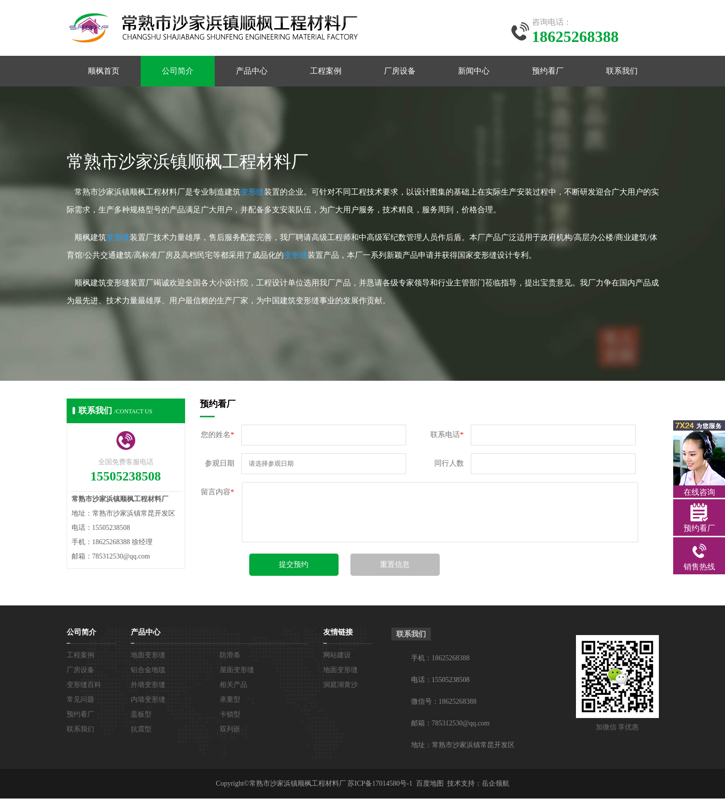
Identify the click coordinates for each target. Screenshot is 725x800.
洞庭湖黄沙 (340, 686)
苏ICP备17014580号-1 (379, 785)
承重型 (230, 701)
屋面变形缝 (237, 671)
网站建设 (337, 656)
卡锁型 (230, 716)
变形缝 (252, 193)
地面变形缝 (148, 656)
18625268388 (451, 659)
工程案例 (326, 72)
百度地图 (430, 785)
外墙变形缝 (148, 686)
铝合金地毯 (148, 671)
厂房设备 (400, 72)
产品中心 (251, 72)
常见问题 (80, 701)
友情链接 (338, 634)
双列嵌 (230, 730)
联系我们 (622, 72)
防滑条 (230, 656)
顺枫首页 (103, 72)
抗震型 (141, 730)
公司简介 (177, 72)
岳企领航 (495, 785)
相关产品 (233, 686)
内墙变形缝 (148, 701)
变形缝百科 (84, 686)
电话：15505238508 (440, 681)
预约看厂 (548, 72)
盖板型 (141, 716)
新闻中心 (474, 72)
